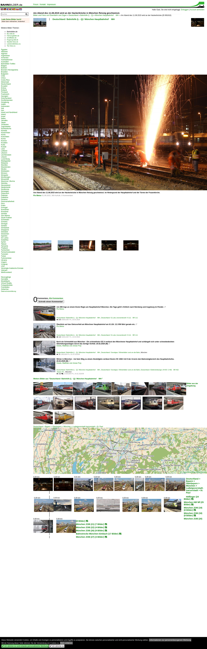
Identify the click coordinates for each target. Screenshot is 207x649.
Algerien (4, 54)
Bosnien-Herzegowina (9, 70)
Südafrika (4, 240)
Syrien (3, 242)
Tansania (4, 246)
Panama (4, 199)
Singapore (5, 230)
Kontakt (43, 4)
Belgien (4, 66)
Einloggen (185, 10)
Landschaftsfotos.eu (14, 44)
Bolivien (4, 68)
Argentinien (5, 56)
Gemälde (4, 279)
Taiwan (3, 244)
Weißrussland (6, 272)
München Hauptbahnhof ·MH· (107, 15)
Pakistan (4, 195)
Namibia (4, 183)
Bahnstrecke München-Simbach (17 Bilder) (97, 534)
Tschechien (5, 250)
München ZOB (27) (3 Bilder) (90, 537)
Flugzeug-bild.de (12, 40)
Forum (35, 4)
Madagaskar (6, 161)
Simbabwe (5, 228)
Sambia (4, 214)
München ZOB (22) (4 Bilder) (90, 527)
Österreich (5, 193)
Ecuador (4, 86)
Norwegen (5, 191)
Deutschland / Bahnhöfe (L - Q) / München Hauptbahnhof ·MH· (84, 19)
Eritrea (3, 88)
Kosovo (4, 141)
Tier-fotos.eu (11, 46)
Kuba (3, 145)
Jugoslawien (6, 127)
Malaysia (4, 163)
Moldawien (5, 171)
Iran (2, 110)
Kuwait (3, 147)
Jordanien (5, 124)
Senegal (4, 224)
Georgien (4, 96)
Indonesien (5, 106)
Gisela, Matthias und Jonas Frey (68, 346)
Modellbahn (5, 281)
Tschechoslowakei (8, 252)
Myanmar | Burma (8, 181)
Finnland (4, 92)
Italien (3, 118)
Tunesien (4, 254)
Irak (2, 108)
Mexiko (4, 169)
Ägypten (4, 50)
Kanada (4, 131)
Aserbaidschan (6, 60)
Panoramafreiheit (7, 201)
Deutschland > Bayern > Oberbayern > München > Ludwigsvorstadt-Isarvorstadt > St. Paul (68, 427)
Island (3, 114)
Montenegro (5, 177)
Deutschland (73, 15)
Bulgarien (4, 74)
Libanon (4, 153)
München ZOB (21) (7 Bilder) (90, 524)
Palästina (4, 197)
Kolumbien (5, 137)
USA (3, 266)
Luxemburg (5, 159)
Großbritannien (7, 100)
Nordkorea (5, 189)
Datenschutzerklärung (8, 291)
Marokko (4, 165)
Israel (3, 116)
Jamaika (4, 120)
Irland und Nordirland (9, 112)
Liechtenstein (6, 155)
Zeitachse (5, 289)
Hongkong (5, 102)
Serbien (4, 226)
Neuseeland (5, 185)
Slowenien (5, 234)
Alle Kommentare (56, 298)
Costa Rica (5, 80)
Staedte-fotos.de (12, 42)
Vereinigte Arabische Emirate (12, 268)
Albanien (4, 52)
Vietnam (4, 270)
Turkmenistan (6, 258)
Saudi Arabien (6, 218)
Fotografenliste (6, 285)
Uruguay (4, 264)
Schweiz (4, 222)
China (3, 78)
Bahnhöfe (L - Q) (86, 15)
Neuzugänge (6, 277)
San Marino (5, 216)
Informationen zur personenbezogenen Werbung (170, 640)
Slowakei (4, 232)
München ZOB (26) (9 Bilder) (90, 530)
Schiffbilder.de (12, 38)
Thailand (4, 248)
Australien (5, 62)
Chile (3, 76)
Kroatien (4, 143)
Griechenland (6, 98)
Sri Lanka (4, 238)
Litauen (4, 157)
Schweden (5, 220)
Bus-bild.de (10, 34)
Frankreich (5, 94)
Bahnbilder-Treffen (8, 64)
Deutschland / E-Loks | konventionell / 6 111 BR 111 (119, 318)
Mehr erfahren (66, 643)
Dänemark (5, 82)
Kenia (3, 135)
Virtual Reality (6, 283)
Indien (3, 104)
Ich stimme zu (57, 646)
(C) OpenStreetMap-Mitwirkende (193, 472)
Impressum (51, 4)
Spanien (4, 236)
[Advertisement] (91, 48)
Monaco (4, 173)
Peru (3, 203)
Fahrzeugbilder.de (13, 36)
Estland (4, 90)
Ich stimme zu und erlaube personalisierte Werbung (25, 646)
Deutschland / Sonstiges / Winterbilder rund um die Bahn (120, 352)
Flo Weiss (37, 195)
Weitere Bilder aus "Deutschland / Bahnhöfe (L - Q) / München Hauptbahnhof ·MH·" (68, 379)
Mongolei (4, 175)
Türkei (3, 256)
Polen (3, 205)
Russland (4, 212)
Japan (3, 122)
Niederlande (5, 187)
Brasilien (4, 72)
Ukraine (4, 260)
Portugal (4, 208)
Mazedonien (5, 167)
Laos (3, 149)
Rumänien (5, 210)
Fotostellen (5, 287)
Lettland (4, 151)
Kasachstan (5, 133)
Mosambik (5, 179)
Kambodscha (6, 129)
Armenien (4, 58)
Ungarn (4, 262)
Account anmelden (197, 10)
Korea (3, 139)
